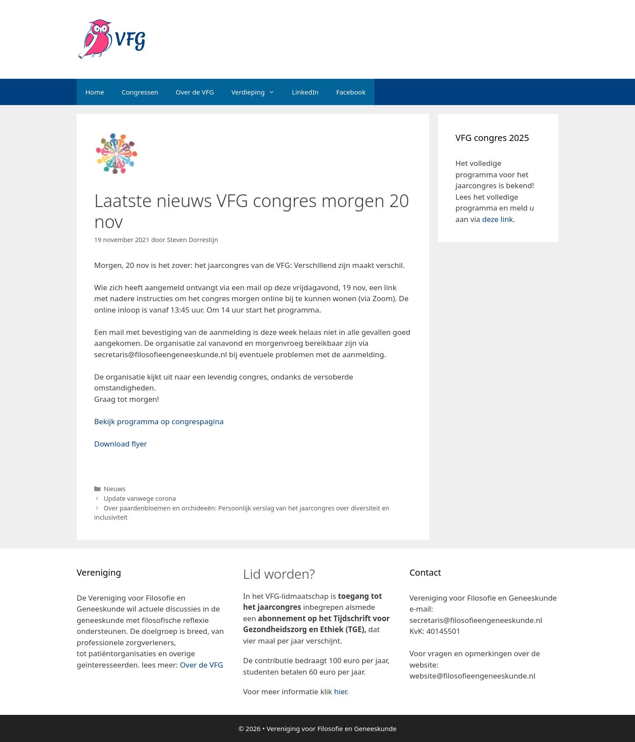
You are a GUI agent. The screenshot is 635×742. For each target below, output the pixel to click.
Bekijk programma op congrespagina (159, 421)
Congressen (140, 92)
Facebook (351, 92)
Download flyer (120, 444)
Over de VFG (195, 92)
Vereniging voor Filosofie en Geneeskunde (332, 728)
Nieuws (115, 489)
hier (340, 691)
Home (94, 92)
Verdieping (257, 92)
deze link (497, 219)
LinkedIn (305, 92)
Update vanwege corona (140, 498)
